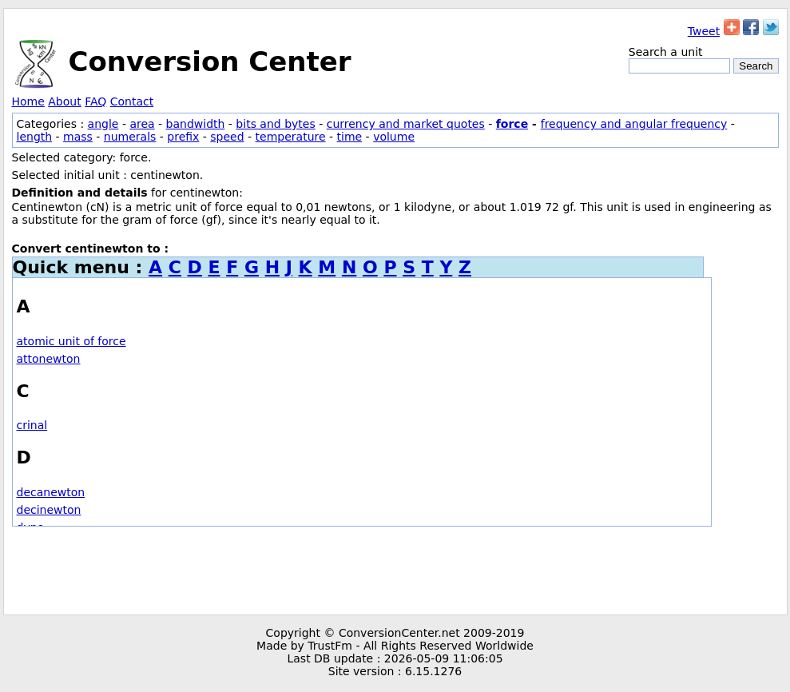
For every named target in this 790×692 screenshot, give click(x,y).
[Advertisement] (395, 570)
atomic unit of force (71, 341)
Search (755, 66)
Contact (131, 101)
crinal (32, 425)
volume (394, 136)
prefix (183, 136)
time (350, 136)
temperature (291, 136)
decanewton (51, 492)
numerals (130, 136)
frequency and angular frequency (634, 123)
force (512, 123)
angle (103, 123)
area (141, 123)
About (64, 101)
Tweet (704, 31)
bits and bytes (275, 123)
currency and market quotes (406, 123)
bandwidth (195, 123)
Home (28, 101)
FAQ (95, 101)
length (35, 136)
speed (227, 136)
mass (78, 136)
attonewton (49, 358)
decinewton (49, 509)
